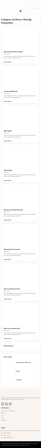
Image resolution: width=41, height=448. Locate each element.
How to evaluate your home (12, 289)
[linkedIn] (10, 404)
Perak (2, 417)
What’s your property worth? (12, 328)
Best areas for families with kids (13, 52)
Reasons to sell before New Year (13, 210)
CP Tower (18, 371)
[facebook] (2, 404)
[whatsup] (6, 404)
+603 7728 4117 (7, 433)
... (21, 57)
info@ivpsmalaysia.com (8, 437)
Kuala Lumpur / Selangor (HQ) (8, 410)
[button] (20, 11)
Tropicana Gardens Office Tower (23, 362)
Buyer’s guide (8, 131)
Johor (2, 415)
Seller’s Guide (8, 170)
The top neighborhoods (11, 91)
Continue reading (8, 62)
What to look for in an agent (12, 249)
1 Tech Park (18, 379)
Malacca (3, 413)
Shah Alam (3, 420)
